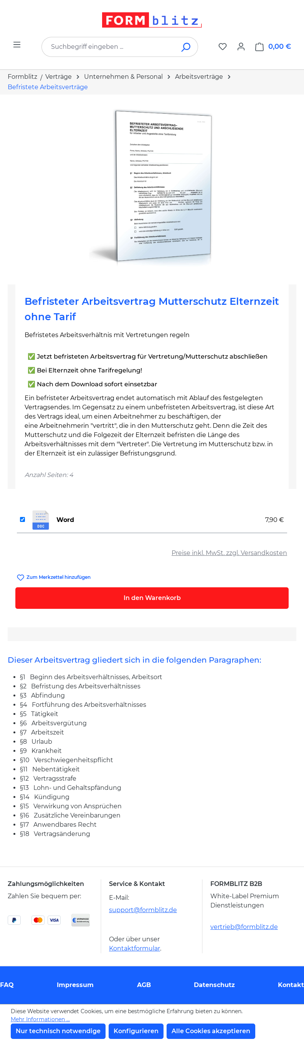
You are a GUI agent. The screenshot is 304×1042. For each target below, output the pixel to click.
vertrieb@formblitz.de (244, 927)
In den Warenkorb (152, 598)
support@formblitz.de (143, 910)
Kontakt (291, 985)
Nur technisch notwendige (58, 1031)
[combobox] (108, 47)
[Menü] (17, 44)
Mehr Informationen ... (40, 1019)
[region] (152, 186)
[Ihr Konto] (241, 46)
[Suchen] (186, 47)
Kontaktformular (134, 948)
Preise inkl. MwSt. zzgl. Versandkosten (229, 553)
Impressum (75, 985)
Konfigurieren (136, 1031)
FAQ (7, 985)
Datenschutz (214, 985)
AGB (144, 985)
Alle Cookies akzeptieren (211, 1031)
